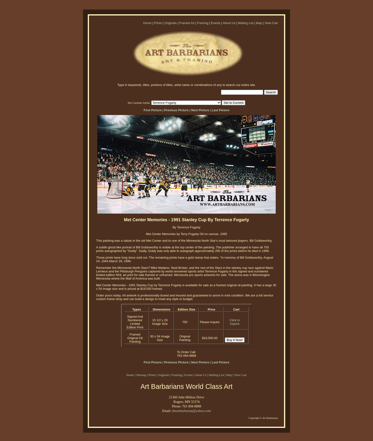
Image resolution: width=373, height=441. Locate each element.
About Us (229, 23)
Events (216, 23)
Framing (202, 23)
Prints (158, 23)
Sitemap (141, 375)
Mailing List (245, 23)
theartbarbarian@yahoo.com (191, 411)
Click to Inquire (235, 322)
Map (259, 23)
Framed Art (186, 23)
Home (147, 23)
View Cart (271, 23)
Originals (170, 23)
